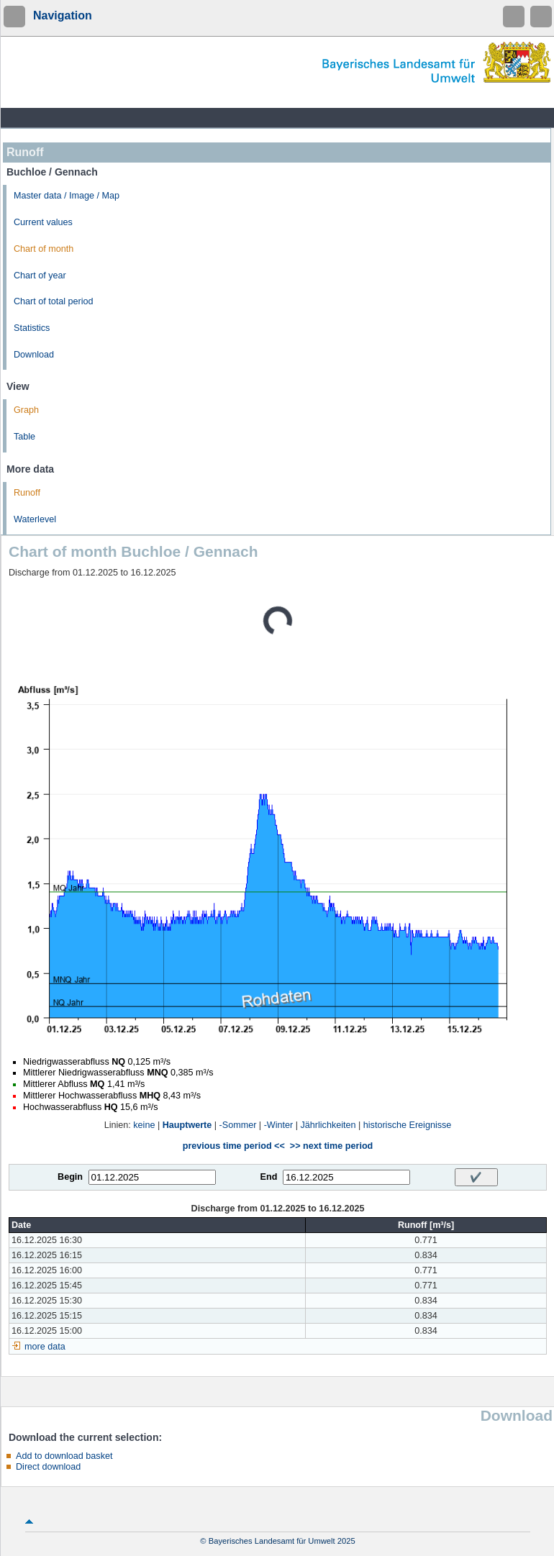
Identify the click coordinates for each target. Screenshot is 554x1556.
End (269, 1177)
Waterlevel (35, 519)
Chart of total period (54, 301)
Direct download (48, 1467)
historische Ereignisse (407, 1125)
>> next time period (331, 1146)
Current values (43, 222)
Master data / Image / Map (66, 196)
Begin (70, 1177)
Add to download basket (64, 1456)
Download (34, 355)
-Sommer (238, 1125)
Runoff (27, 493)
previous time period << (234, 1146)
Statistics (32, 328)
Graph (26, 410)
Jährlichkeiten (328, 1125)
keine (144, 1125)
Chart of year (40, 275)
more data (44, 1347)
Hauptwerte (187, 1125)
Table (24, 437)
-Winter (279, 1125)
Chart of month (43, 249)
